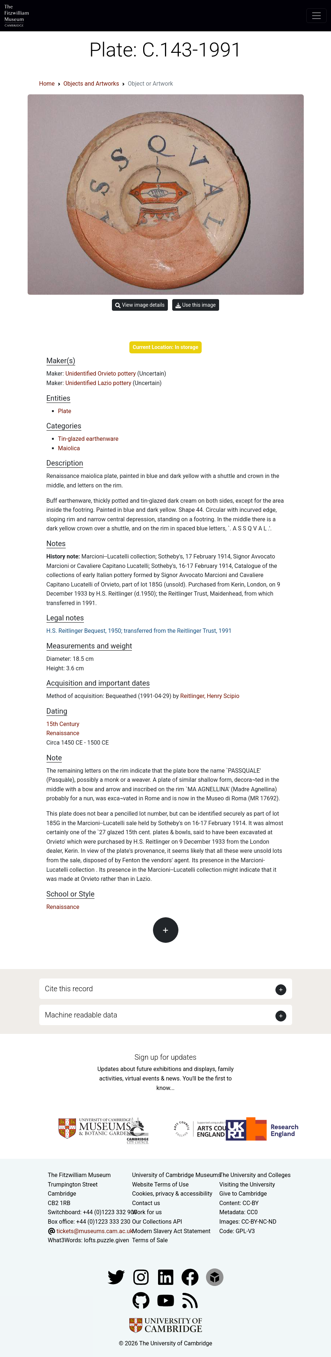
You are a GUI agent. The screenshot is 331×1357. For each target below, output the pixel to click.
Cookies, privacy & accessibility (172, 1193)
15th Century (63, 724)
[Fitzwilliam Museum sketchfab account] (214, 1276)
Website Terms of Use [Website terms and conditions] (160, 1184)
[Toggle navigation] (316, 15)
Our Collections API (157, 1221)
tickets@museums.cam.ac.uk (94, 1231)
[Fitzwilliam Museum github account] (141, 1300)
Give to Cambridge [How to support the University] (243, 1193)
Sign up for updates (165, 1057)
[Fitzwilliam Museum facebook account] (166, 1276)
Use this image (195, 305)
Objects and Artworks (91, 83)
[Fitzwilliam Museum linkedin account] (190, 1276)
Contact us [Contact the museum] (146, 1203)
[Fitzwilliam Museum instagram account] (141, 1276)
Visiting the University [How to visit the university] (247, 1184)
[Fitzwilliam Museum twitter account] (117, 1276)
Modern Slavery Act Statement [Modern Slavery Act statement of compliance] (171, 1231)
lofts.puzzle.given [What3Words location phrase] (106, 1240)
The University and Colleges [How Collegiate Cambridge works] (255, 1175)
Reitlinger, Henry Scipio (209, 696)
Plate (64, 411)
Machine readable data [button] (81, 1015)
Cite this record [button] (69, 988)
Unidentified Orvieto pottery (101, 373)
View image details (140, 305)
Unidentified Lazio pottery (99, 383)
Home (47, 83)
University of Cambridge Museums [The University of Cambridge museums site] (176, 1175)
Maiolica (69, 448)
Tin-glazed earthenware (88, 438)
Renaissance (63, 733)
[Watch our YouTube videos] (166, 1300)
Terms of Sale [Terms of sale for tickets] (150, 1240)
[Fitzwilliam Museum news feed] (190, 1300)
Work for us (147, 1212)
